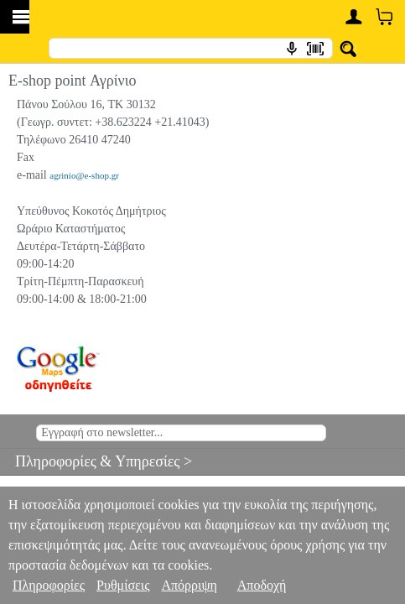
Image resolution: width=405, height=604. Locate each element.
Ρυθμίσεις (122, 585)
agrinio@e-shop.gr (84, 175)
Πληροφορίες (49, 585)
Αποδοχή (262, 585)
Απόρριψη (188, 585)
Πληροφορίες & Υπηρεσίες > (96, 461)
